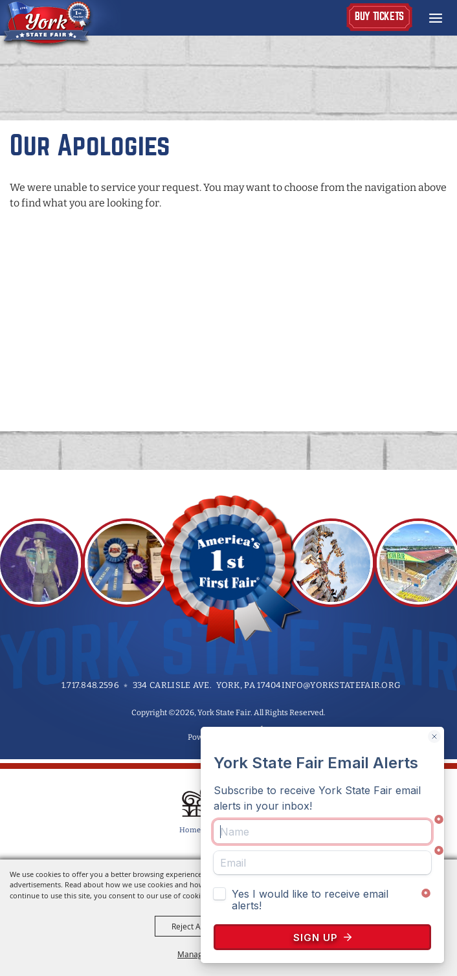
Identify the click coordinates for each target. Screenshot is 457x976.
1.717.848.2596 (90, 685)
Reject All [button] (188, 926)
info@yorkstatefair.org (341, 685)
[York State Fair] (60, 24)
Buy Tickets (379, 16)
